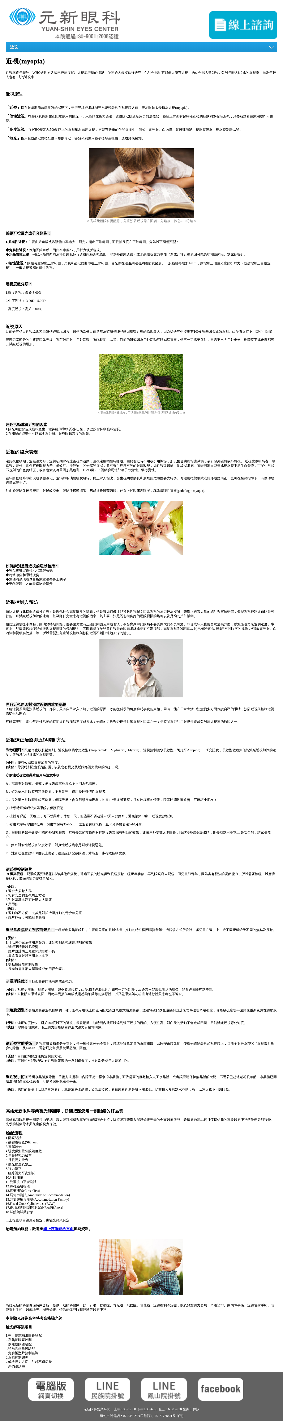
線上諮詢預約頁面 (58, 1229)
